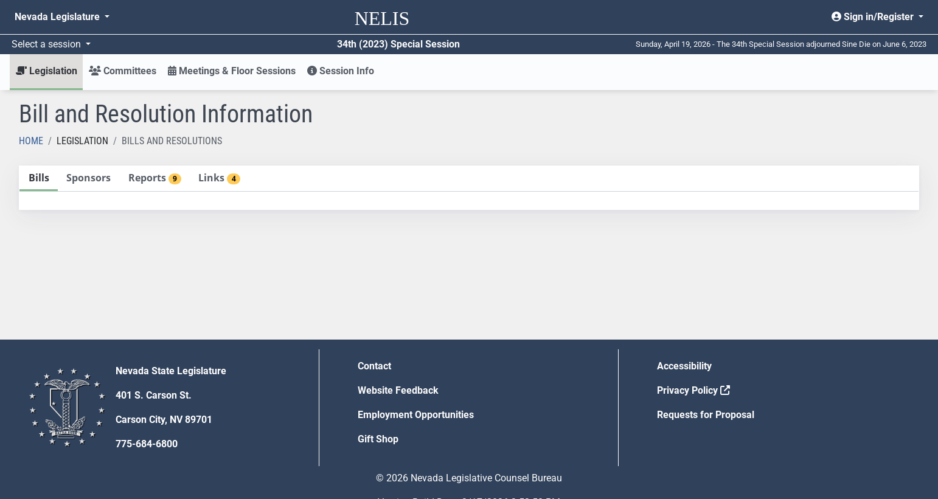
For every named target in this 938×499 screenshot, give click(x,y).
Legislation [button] (46, 71)
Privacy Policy (693, 390)
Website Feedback (398, 390)
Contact (374, 366)
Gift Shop (378, 439)
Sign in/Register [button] (874, 17)
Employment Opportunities (416, 414)
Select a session (47, 44)
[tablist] (469, 188)
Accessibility (684, 366)
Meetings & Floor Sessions (232, 71)
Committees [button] (122, 71)
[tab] (38, 178)
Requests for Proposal (705, 414)
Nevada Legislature (58, 17)
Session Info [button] (340, 71)
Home (31, 141)
